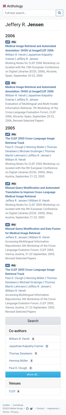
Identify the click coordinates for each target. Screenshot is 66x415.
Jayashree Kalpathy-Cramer (26, 346)
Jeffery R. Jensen (27, 59)
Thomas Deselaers (20, 353)
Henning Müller (35, 147)
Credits (6, 405)
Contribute (18, 405)
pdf (7, 42)
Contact (40, 408)
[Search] (29, 13)
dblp (14, 42)
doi (7, 83)
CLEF (12, 391)
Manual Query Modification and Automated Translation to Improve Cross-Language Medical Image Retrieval (32, 192)
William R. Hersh (15, 54)
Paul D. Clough (14, 147)
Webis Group (16, 408)
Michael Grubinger (31, 151)
